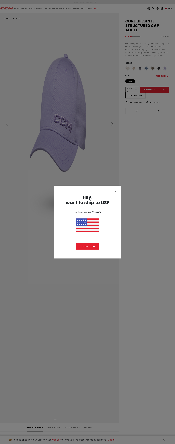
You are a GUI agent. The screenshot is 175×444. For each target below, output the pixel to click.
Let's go (84, 246)
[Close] (116, 191)
